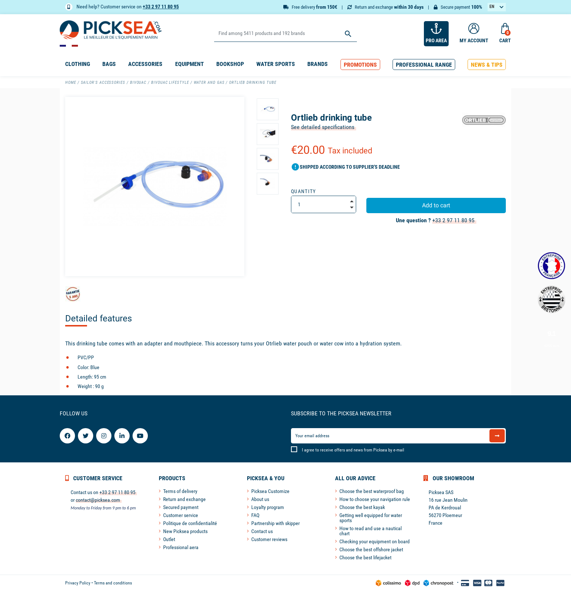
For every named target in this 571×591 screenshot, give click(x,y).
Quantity (303, 191)
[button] (360, 64)
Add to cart (436, 205)
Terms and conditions (113, 583)
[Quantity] (323, 204)
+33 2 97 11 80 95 (161, 6)
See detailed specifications (322, 127)
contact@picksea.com (98, 500)
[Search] (285, 33)
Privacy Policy (77, 583)
